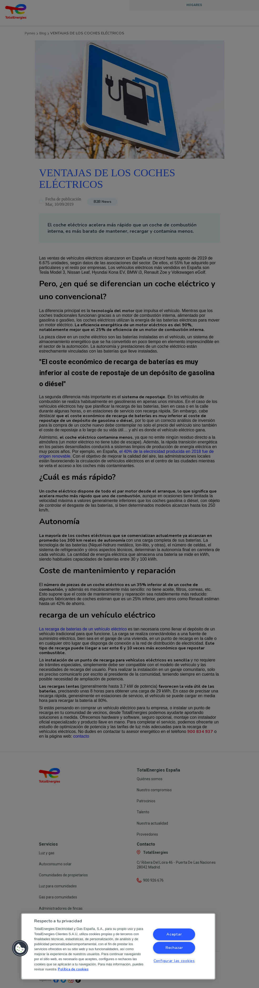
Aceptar (174, 934)
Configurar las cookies (174, 961)
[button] (20, 948)
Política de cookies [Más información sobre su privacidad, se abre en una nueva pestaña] (73, 969)
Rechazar (174, 947)
